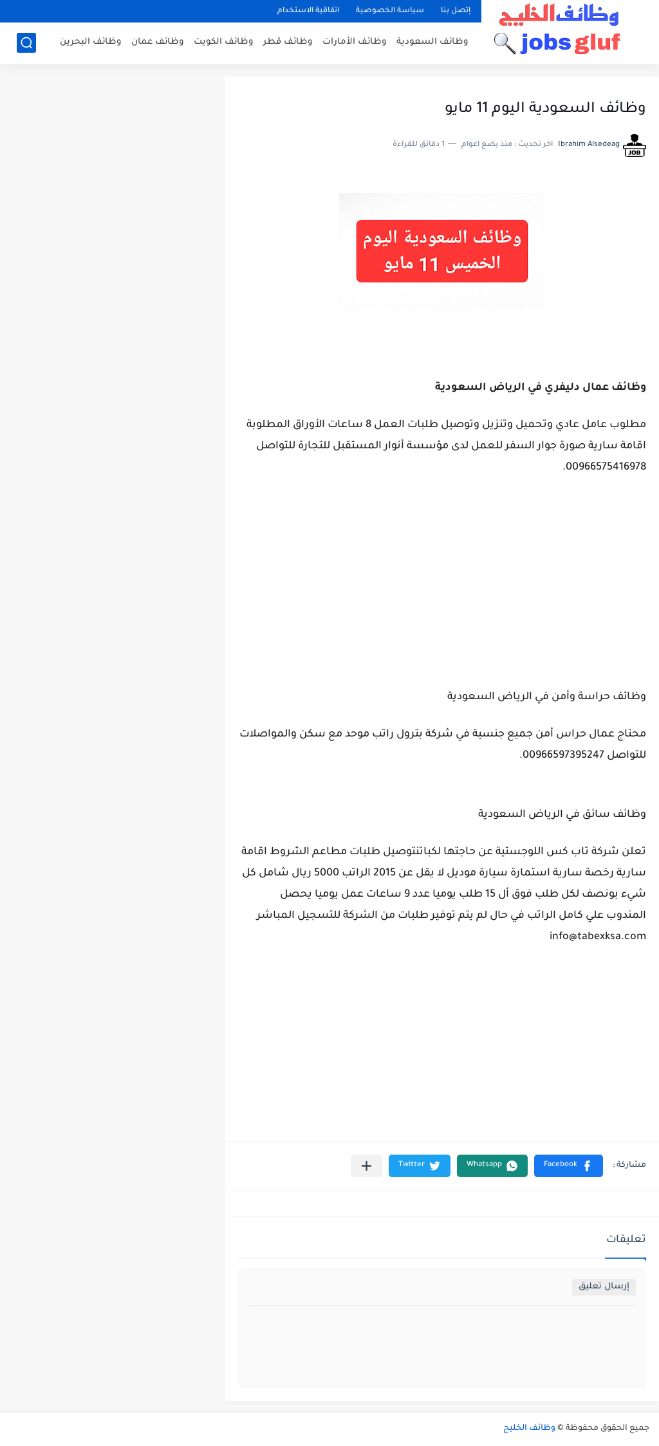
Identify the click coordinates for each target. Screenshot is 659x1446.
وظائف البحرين (91, 42)
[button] (568, 1166)
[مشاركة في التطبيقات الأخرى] (366, 1166)
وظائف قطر (288, 42)
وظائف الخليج (529, 1428)
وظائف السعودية (432, 42)
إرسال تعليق (604, 1287)
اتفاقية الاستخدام (308, 11)
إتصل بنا (455, 11)
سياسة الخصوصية (390, 11)
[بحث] (26, 43)
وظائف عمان (157, 42)
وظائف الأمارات (354, 42)
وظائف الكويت (224, 42)
